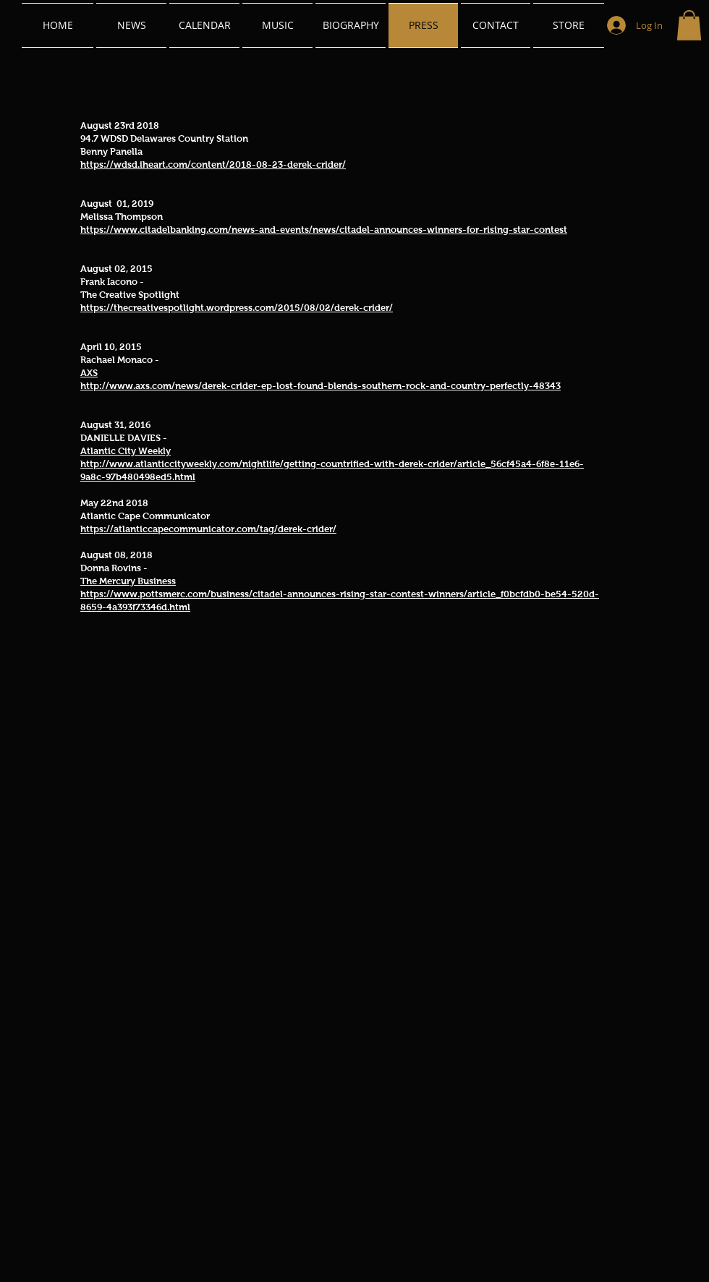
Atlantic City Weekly (125, 450)
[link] (689, 25)
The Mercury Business (128, 581)
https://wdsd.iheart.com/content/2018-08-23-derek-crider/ (213, 164)
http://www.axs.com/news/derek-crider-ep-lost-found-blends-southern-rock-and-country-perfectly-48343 (320, 385)
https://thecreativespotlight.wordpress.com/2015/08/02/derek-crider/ (236, 307)
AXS (89, 372)
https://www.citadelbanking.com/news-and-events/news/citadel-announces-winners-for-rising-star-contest (323, 229)
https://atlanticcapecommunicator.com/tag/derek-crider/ (208, 529)
